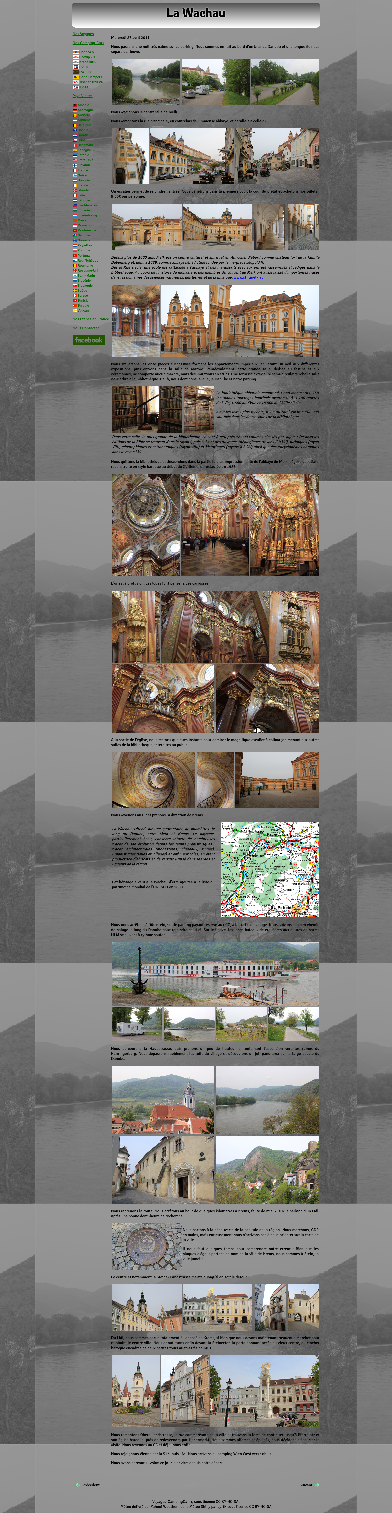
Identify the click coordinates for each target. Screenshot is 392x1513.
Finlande (84, 165)
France (83, 170)
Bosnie (83, 130)
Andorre (84, 115)
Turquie (83, 305)
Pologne (84, 250)
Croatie (83, 135)
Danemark (85, 145)
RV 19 (83, 87)
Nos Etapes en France (91, 319)
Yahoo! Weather (164, 1506)
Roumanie (85, 265)
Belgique (84, 125)
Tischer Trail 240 (91, 82)
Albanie (83, 105)
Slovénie (84, 280)
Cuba (82, 140)
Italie (81, 195)
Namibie (84, 235)
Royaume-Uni (88, 270)
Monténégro (87, 230)
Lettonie (84, 200)
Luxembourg (87, 215)
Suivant (306, 1485)
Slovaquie (85, 285)
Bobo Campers (90, 77)
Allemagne (86, 110)
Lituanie (84, 210)
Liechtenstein (88, 205)
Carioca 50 (87, 52)
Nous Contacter (86, 328)
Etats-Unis (85, 160)
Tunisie (83, 300)
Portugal (84, 255)
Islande (83, 190)
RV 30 (83, 67)
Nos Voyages (83, 33)
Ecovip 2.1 (87, 57)
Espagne (84, 150)
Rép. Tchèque (88, 260)
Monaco (84, 225)
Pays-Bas (85, 245)
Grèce (82, 175)
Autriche (84, 120)
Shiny (205, 1506)
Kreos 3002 (87, 62)
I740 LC (85, 72)
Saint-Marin (86, 275)
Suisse (83, 295)
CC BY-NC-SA (227, 1501)
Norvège (84, 240)
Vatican (83, 310)
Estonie (83, 155)
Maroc (82, 220)
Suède (82, 290)
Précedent (91, 1485)
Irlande (83, 185)
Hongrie (84, 180)
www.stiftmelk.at (248, 277)
